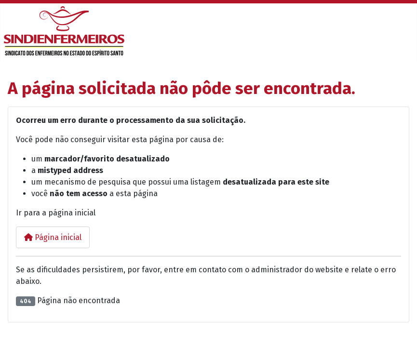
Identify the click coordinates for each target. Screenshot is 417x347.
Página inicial (52, 237)
